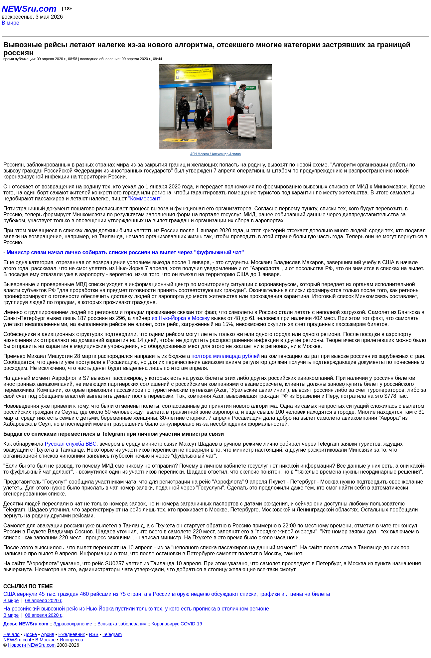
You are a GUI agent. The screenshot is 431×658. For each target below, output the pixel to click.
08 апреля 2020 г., (44, 600)
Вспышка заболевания (121, 623)
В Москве (45, 639)
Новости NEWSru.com (32, 645)
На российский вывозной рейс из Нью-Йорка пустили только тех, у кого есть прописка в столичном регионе (136, 608)
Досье (30, 634)
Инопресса (71, 639)
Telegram (112, 634)
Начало (11, 634)
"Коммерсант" (145, 198)
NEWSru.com (29, 9)
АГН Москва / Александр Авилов (215, 154)
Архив (47, 634)
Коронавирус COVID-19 (176, 623)
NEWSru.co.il (17, 639)
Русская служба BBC (70, 444)
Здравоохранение (73, 623)
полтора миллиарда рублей (226, 356)
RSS (93, 634)
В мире (10, 23)
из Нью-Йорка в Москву (181, 318)
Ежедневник (72, 634)
